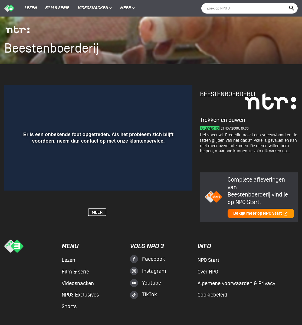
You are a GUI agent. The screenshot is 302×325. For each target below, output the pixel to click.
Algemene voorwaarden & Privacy (236, 284)
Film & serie (57, 8)
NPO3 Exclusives (80, 295)
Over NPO (208, 272)
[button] (15, 178)
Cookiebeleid (212, 295)
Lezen (31, 8)
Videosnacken (93, 8)
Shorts (69, 307)
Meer (127, 8)
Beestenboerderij (227, 94)
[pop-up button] (170, 178)
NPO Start (208, 260)
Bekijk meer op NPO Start (260, 213)
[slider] (98, 167)
